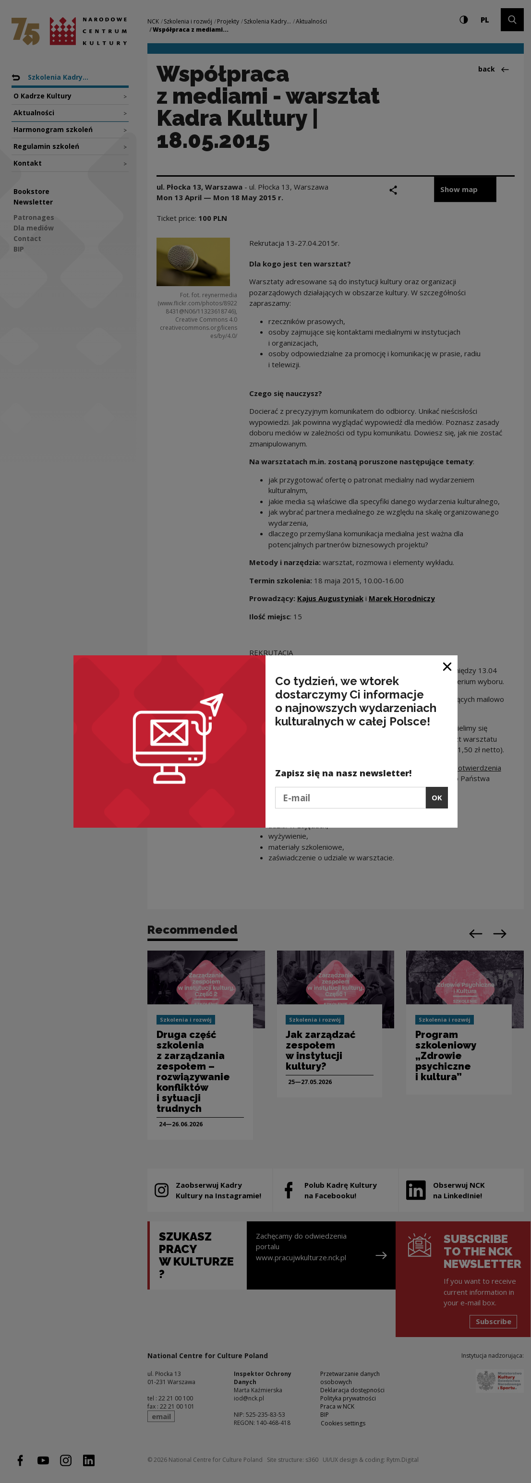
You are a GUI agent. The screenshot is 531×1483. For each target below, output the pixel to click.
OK (437, 797)
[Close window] (447, 666)
